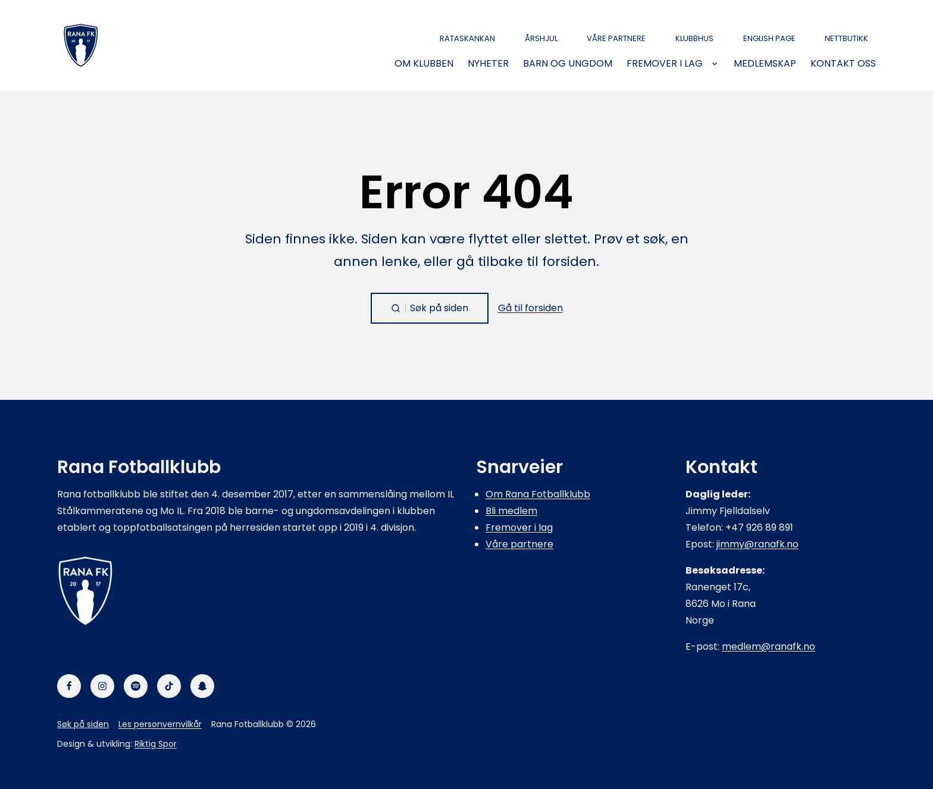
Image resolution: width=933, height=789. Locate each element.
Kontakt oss (843, 63)
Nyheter (488, 63)
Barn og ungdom (567, 63)
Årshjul (541, 38)
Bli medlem (511, 511)
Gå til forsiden (530, 308)
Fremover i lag (665, 63)
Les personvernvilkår (160, 724)
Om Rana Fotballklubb (538, 494)
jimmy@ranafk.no (757, 544)
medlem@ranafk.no (768, 646)
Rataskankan (467, 38)
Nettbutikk (846, 38)
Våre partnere (616, 38)
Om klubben (424, 63)
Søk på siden (83, 724)
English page (769, 38)
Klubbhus (694, 38)
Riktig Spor (155, 744)
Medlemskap (765, 63)
